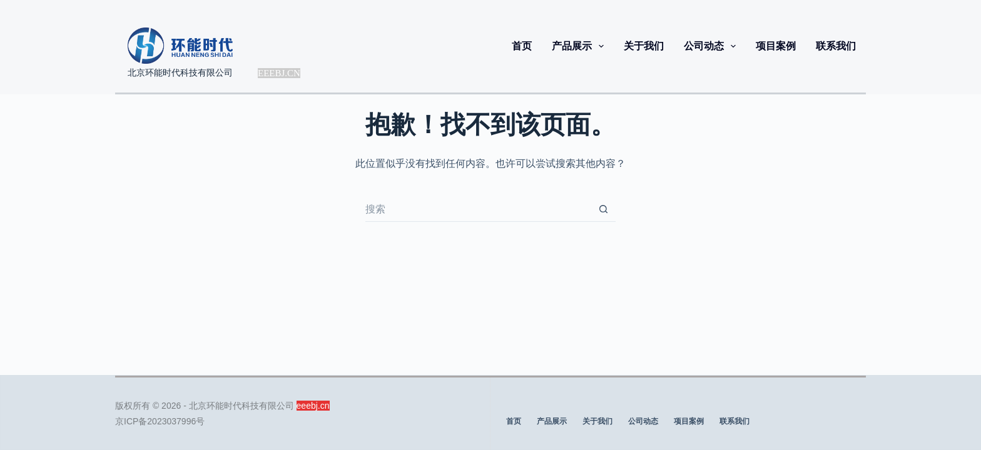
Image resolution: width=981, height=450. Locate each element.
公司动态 (712, 46)
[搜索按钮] (603, 209)
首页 (522, 46)
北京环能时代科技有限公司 (180, 73)
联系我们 (836, 46)
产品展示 (580, 46)
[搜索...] (478, 209)
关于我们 (644, 46)
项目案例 (776, 46)
